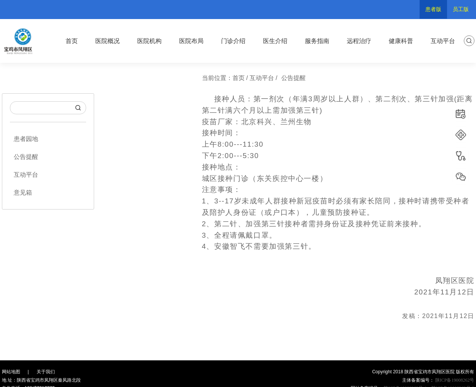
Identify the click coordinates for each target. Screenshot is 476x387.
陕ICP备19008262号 (454, 380)
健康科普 (401, 41)
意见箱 (23, 192)
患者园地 (26, 139)
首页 (72, 41)
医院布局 (191, 41)
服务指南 (317, 41)
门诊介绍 (233, 41)
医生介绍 (275, 41)
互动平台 (443, 41)
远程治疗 (359, 41)
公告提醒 (26, 157)
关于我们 (46, 371)
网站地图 (11, 371)
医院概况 (107, 41)
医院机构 (149, 41)
